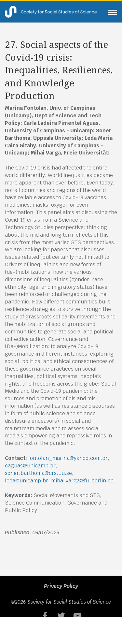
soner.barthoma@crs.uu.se (38, 473)
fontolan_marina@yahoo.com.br (68, 458)
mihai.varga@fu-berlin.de (82, 480)
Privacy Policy (61, 586)
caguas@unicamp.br (30, 465)
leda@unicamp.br (26, 480)
